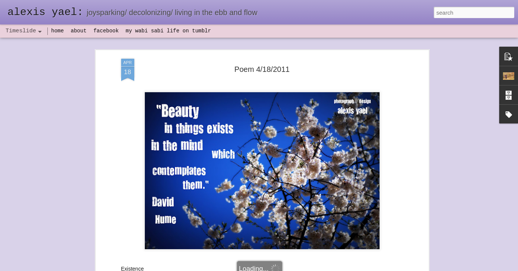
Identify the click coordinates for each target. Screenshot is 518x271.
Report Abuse (304, 267)
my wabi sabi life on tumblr (168, 31)
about (79, 31)
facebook (105, 31)
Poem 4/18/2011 (262, 45)
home (57, 31)
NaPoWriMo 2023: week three (368, 259)
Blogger (283, 267)
